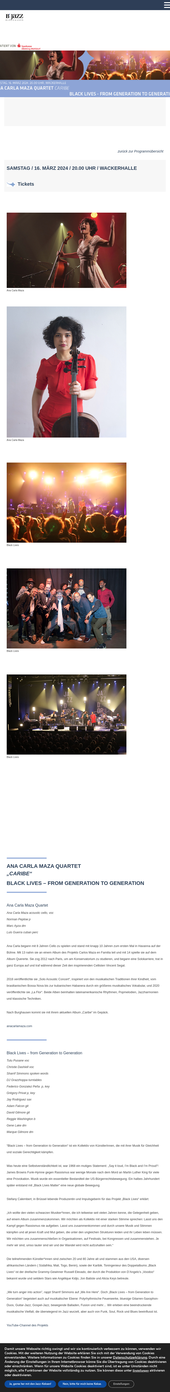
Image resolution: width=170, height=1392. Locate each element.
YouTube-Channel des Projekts (27, 1325)
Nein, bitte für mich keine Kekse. (82, 1384)
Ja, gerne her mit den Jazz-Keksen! (30, 1384)
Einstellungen (141, 1371)
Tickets (25, 184)
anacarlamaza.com (19, 1026)
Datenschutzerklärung (130, 1357)
